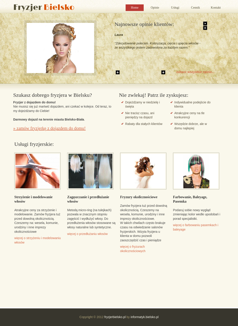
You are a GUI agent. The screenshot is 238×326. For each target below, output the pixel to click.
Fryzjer (43, 7)
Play (205, 24)
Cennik (195, 7)
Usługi (175, 7)
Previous (118, 72)
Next (163, 72)
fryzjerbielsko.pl (115, 317)
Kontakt (216, 7)
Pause (205, 28)
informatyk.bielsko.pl (145, 317)
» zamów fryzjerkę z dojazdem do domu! (49, 128)
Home (134, 7)
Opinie (155, 7)
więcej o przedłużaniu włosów (87, 234)
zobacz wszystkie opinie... (195, 72)
